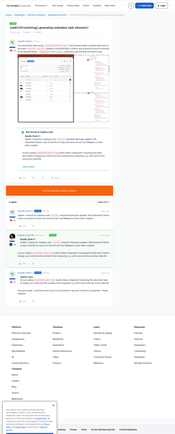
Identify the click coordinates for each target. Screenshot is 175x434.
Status (15, 392)
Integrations (18, 339)
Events (86, 5)
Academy (97, 5)
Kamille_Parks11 (25, 41)
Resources (139, 327)
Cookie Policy (41, 424)
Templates (139, 357)
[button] (144, 5)
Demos (97, 351)
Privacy (73, 429)
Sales (55, 357)
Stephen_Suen (24, 235)
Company (17, 368)
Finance (57, 363)
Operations (58, 345)
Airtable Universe (143, 363)
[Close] (53, 411)
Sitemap (62, 429)
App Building (18, 351)
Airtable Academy (103, 333)
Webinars (98, 363)
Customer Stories (103, 357)
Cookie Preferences (128, 429)
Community (19, 14)
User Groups (57, 5)
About (15, 374)
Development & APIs (57, 14)
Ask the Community (36, 14)
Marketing (58, 339)
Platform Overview (21, 333)
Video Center (100, 345)
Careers (15, 380)
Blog (14, 386)
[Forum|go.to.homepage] (19, 5)
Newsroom (17, 398)
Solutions (58, 327)
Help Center (110, 5)
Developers (139, 345)
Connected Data (20, 363)
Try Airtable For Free (22, 404)
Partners (138, 333)
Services (138, 339)
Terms (84, 429)
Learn (97, 327)
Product (57, 333)
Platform (16, 327)
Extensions (17, 345)
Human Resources (62, 351)
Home (8, 14)
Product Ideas (73, 5)
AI (13, 357)
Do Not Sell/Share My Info (103, 429)
